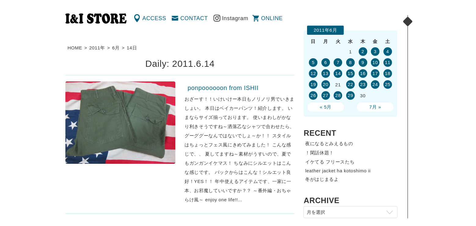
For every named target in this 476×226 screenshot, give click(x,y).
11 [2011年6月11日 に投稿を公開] (387, 62)
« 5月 (326, 106)
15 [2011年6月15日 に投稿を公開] (350, 73)
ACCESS (154, 18)
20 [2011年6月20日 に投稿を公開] (325, 84)
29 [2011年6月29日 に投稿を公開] (350, 95)
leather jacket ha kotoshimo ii (338, 170)
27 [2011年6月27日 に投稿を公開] (325, 95)
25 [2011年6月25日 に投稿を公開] (387, 84)
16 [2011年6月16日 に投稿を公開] (362, 73)
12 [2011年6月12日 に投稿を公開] (313, 73)
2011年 (97, 47)
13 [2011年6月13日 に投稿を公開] (325, 73)
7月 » (375, 106)
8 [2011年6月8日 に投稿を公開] (350, 62)
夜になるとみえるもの (329, 143)
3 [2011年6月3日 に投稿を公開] (375, 51)
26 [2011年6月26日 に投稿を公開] (313, 95)
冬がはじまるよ (322, 179)
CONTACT (194, 18)
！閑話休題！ (319, 152)
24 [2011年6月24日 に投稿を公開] (375, 84)
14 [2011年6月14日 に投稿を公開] (338, 73)
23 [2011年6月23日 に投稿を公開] (362, 84)
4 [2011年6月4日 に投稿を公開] (387, 51)
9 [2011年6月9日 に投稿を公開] (362, 62)
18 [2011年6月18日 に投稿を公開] (387, 73)
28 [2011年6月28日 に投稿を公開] (338, 95)
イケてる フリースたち (329, 161)
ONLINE (272, 18)
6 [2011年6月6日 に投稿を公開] (325, 62)
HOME (75, 47)
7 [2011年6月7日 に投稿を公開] (338, 62)
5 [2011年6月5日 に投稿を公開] (313, 62)
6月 (116, 47)
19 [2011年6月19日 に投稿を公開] (313, 84)
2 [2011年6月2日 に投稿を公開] (362, 51)
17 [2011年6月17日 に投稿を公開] (375, 73)
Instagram (235, 18)
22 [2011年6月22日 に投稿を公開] (350, 84)
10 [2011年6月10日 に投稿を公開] (375, 62)
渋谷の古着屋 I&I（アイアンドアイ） (95, 18)
